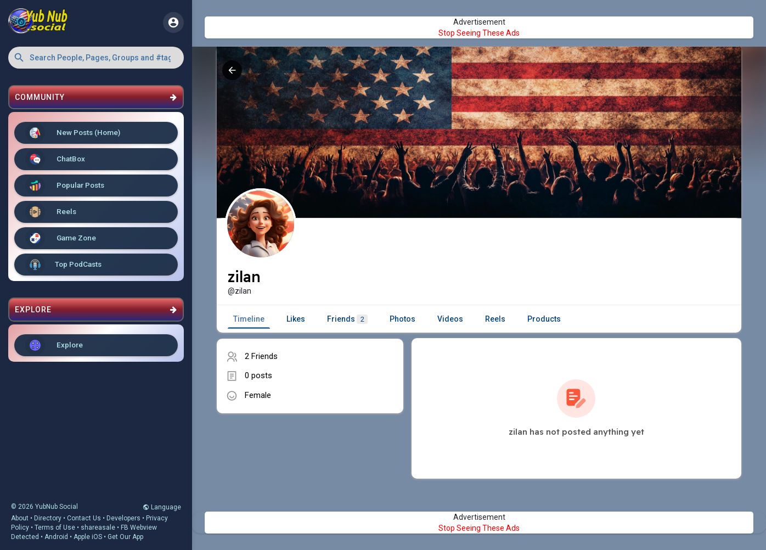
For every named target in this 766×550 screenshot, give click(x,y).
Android (56, 537)
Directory (47, 518)
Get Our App (125, 537)
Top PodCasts (63, 264)
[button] (96, 58)
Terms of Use (55, 527)
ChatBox (55, 159)
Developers (123, 518)
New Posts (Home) (72, 133)
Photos (402, 319)
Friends (347, 319)
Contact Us (84, 518)
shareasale (98, 527)
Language (162, 507)
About (20, 518)
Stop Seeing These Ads (479, 33)
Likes (295, 319)
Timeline (248, 319)
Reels (50, 212)
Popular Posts (64, 185)
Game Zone (60, 238)
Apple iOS (88, 537)
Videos (450, 319)
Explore (54, 345)
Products (544, 319)
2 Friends (261, 356)
